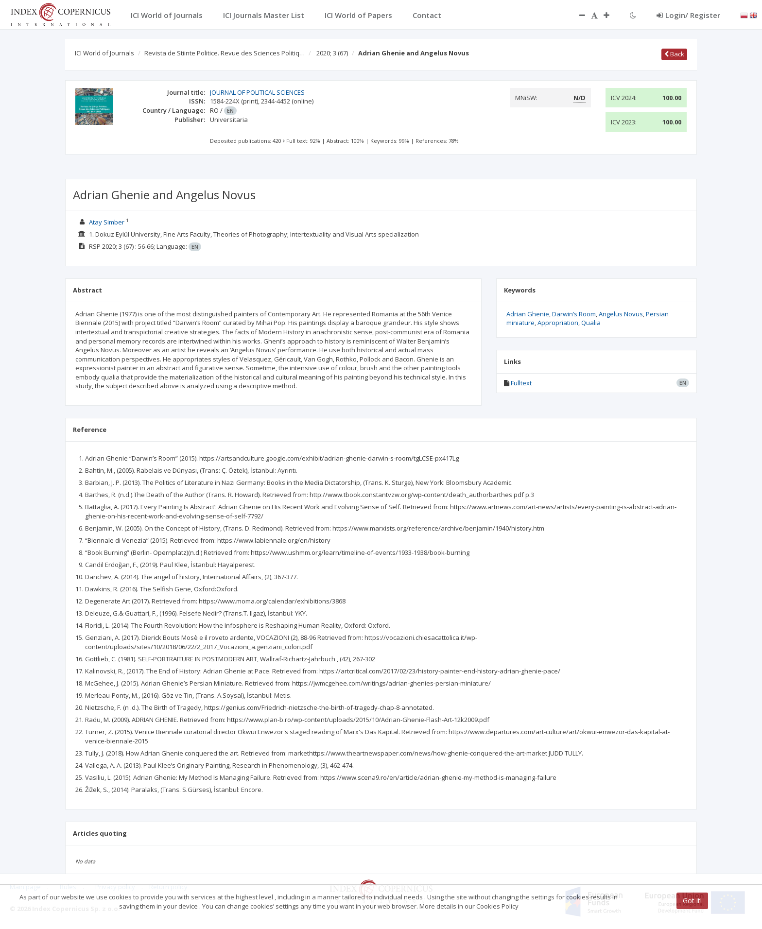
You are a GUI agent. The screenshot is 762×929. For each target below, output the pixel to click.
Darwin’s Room (574, 314)
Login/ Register (688, 15)
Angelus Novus (621, 314)
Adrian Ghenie (527, 314)
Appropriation (557, 322)
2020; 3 (332, 53)
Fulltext (521, 382)
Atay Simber (106, 222)
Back (674, 54)
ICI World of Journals (104, 53)
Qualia (591, 322)
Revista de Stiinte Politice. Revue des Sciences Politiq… (224, 53)
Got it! (692, 900)
